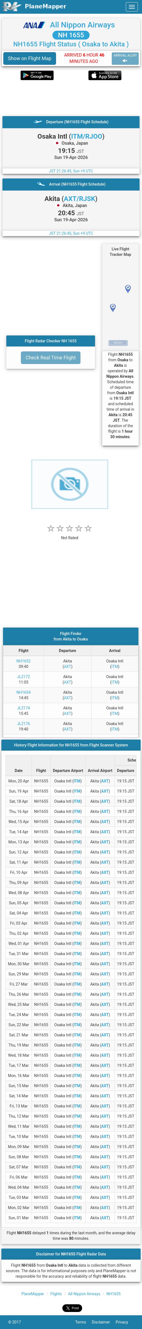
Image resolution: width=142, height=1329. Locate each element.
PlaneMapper (32, 1294)
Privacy (125, 1322)
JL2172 (23, 677)
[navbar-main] (132, 7)
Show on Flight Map (29, 58)
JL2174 (23, 708)
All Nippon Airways (82, 24)
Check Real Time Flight (51, 357)
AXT (67, 666)
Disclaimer (104, 1322)
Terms (83, 1322)
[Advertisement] (71, 98)
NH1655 (114, 1294)
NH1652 (23, 661)
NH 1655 (71, 35)
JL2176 (23, 723)
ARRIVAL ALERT (125, 58)
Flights (56, 1294)
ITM (115, 666)
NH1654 (23, 692)
